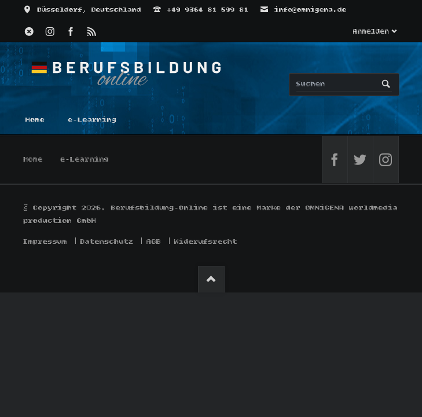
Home (33, 159)
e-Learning (85, 159)
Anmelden (371, 31)
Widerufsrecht (205, 242)
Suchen (386, 85)
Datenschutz (107, 242)
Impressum (46, 242)
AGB (153, 242)
